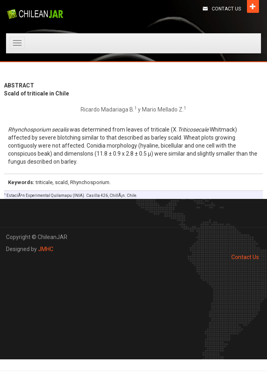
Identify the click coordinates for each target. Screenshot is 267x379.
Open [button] (253, 6)
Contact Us (226, 9)
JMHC (45, 249)
